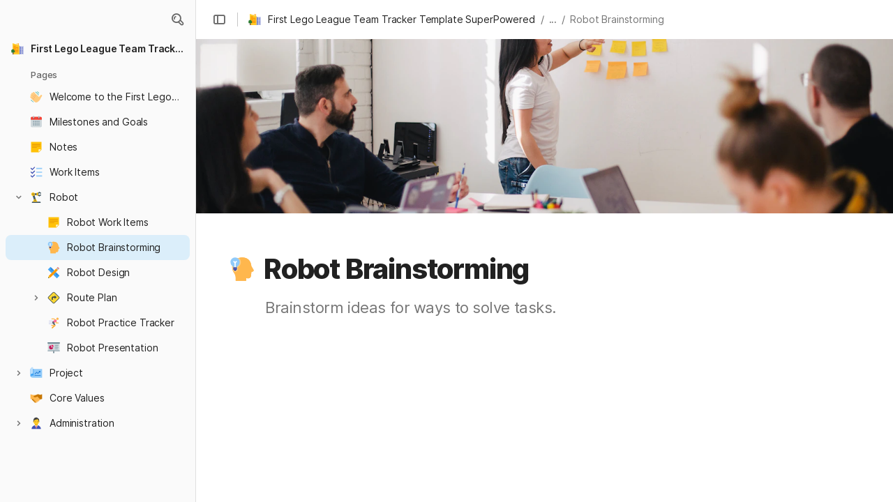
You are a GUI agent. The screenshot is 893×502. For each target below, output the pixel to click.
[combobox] (517, 467)
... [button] (553, 19)
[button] (177, 19)
